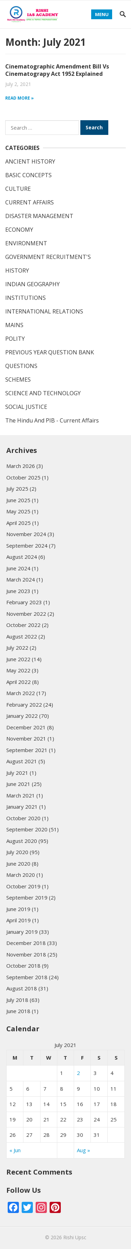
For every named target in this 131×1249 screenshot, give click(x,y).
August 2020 (21, 840)
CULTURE (18, 189)
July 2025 (17, 488)
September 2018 (27, 977)
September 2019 (27, 897)
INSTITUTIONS (25, 298)
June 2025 (18, 500)
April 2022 (18, 681)
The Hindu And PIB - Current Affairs (52, 420)
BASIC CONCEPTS (28, 175)
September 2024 (27, 545)
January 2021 (22, 806)
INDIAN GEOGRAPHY (32, 284)
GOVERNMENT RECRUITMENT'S (48, 257)
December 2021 (26, 727)
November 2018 (26, 954)
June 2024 (18, 568)
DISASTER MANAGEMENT (39, 216)
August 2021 (21, 761)
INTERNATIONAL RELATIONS (44, 311)
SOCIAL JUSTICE (26, 407)
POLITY (15, 338)
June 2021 (18, 783)
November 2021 (26, 738)
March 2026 (20, 465)
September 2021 (27, 749)
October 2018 (23, 965)
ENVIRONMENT (26, 243)
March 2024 (20, 579)
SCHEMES (18, 379)
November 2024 (26, 533)
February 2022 (24, 704)
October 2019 (23, 886)
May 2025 (18, 511)
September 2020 (27, 829)
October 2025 (23, 477)
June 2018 (18, 1011)
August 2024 (21, 556)
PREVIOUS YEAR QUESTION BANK (49, 352)
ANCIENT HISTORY (30, 161)
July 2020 (17, 852)
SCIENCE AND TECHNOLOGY (43, 393)
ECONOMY (19, 229)
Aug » (83, 1150)
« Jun (15, 1150)
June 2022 (18, 659)
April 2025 (18, 522)
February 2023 (24, 602)
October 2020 (23, 818)
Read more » (19, 98)
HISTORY (17, 270)
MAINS (14, 325)
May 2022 (18, 670)
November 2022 (26, 613)
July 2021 (17, 772)
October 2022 (23, 624)
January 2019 (22, 931)
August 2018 (21, 988)
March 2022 (20, 693)
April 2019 (18, 920)
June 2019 (18, 908)
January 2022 (22, 715)
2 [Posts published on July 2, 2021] (78, 1072)
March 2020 (20, 874)
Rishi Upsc (74, 1237)
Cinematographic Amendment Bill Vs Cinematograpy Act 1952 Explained (57, 70)
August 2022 (21, 636)
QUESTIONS (21, 366)
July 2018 (17, 999)
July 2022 (17, 647)
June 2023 (18, 590)
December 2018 (26, 942)
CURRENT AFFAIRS (29, 202)
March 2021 (20, 795)
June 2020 (18, 863)
